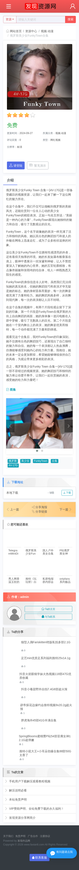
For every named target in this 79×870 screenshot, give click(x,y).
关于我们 (8, 836)
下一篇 (65, 509)
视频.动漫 (47, 31)
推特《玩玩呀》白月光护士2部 (30, 580)
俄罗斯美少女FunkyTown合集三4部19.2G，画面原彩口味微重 (30, 552)
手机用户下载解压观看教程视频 (27, 781)
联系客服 (39, 857)
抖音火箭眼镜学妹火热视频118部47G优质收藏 (45, 675)
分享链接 (39, 511)
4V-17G (13, 465)
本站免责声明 (16, 799)
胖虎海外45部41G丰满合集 (38, 720)
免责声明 (20, 836)
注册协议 (45, 836)
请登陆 (15, 165)
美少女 (25, 460)
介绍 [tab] (10, 180)
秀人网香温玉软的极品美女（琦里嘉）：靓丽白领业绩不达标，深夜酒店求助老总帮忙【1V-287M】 (13, 580)
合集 (54, 460)
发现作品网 (23, 840)
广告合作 (33, 836)
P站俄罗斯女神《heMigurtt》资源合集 (65, 552)
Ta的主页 (48, 609)
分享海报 (39, 507)
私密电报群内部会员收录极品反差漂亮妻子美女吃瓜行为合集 (48, 580)
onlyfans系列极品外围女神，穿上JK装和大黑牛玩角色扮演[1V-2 (65, 580)
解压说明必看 (16, 790)
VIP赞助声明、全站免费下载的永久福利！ (34, 808)
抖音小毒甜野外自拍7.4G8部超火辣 (44, 689)
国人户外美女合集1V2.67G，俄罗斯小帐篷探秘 (48, 552)
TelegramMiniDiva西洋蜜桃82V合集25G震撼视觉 (14, 552)
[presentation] (10, 426)
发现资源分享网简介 (20, 817)
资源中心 (31, 31)
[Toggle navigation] (8, 6)
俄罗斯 (13, 460)
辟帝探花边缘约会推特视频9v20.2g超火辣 (46, 707)
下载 (67, 492)
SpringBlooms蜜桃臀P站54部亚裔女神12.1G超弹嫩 (45, 738)
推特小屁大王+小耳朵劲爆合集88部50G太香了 (45, 753)
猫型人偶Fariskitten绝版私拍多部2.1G (46, 642)
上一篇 (12, 509)
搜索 (71, 19)
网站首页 (14, 31)
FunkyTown (40, 460)
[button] (37, 451)
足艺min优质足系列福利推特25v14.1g (45, 658)
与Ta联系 (48, 616)
